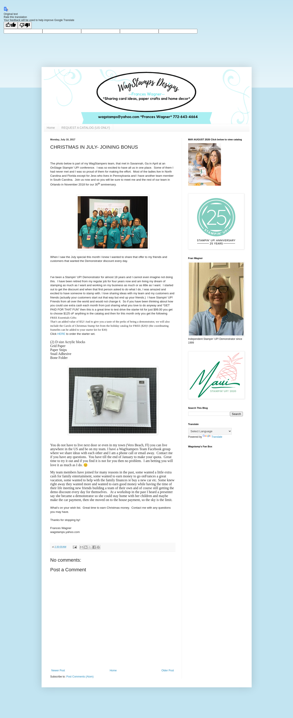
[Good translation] (11, 25)
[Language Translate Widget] (210, 431)
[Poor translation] (25, 25)
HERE (61, 333)
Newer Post (58, 670)
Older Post (167, 670)
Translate (212, 436)
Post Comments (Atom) (80, 676)
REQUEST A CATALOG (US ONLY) (85, 127)
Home (51, 127)
